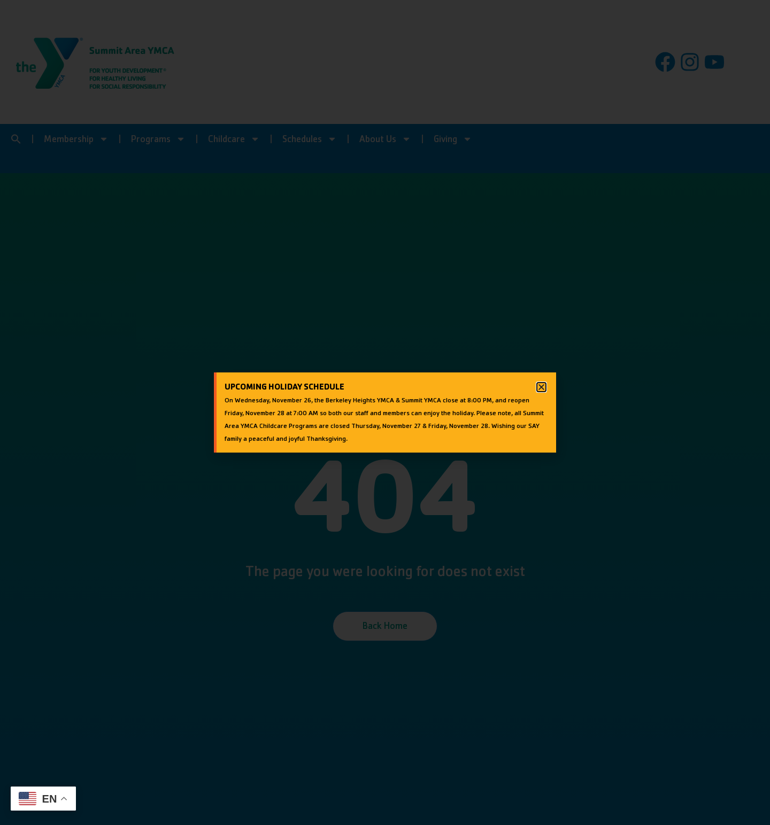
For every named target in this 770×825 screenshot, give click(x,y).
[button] (541, 387)
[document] (385, 412)
